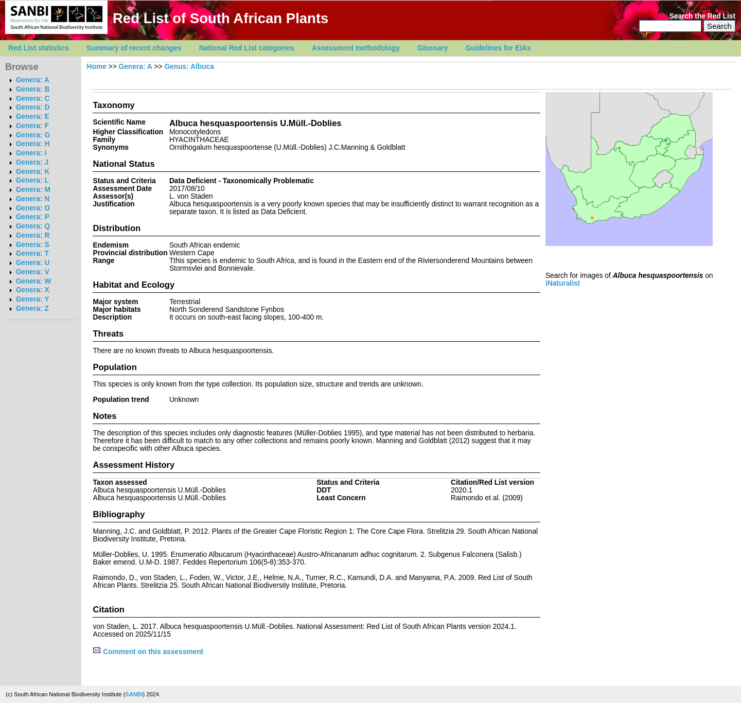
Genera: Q (33, 226)
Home (97, 67)
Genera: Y (32, 299)
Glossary (433, 48)
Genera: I (31, 153)
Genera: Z (32, 308)
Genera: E (32, 116)
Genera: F (32, 126)
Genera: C (33, 98)
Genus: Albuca (189, 67)
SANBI (134, 694)
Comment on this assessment (148, 652)
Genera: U (33, 263)
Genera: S (32, 245)
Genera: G (33, 135)
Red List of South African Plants (220, 18)
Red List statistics (38, 48)
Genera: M (33, 190)
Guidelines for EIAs (498, 48)
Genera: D (33, 107)
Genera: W (33, 281)
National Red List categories (246, 48)
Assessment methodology (356, 48)
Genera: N (33, 199)
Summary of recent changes (133, 48)
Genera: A (32, 80)
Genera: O (33, 208)
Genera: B (33, 89)
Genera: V (32, 272)
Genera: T (32, 253)
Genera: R (33, 235)
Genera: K (33, 171)
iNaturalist (562, 283)
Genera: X (32, 290)
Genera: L (32, 180)
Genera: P (32, 217)
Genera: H (33, 144)
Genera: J (32, 162)
